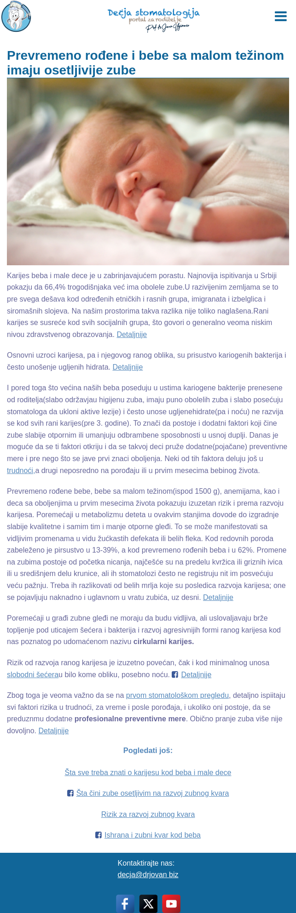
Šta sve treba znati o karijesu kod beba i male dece (148, 772)
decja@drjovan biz (148, 875)
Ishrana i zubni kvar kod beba (152, 835)
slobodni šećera (32, 675)
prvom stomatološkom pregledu (177, 695)
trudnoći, (21, 470)
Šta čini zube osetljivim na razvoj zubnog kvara (152, 793)
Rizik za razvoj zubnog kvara (148, 814)
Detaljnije (131, 334)
